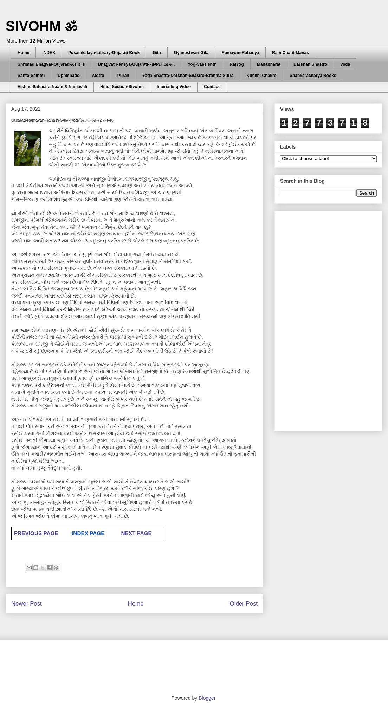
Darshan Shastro (310, 64)
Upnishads (68, 75)
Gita (157, 52)
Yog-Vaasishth (202, 64)
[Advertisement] (320, 319)
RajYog (236, 64)
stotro (98, 75)
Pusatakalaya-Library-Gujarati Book (104, 52)
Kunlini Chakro (262, 75)
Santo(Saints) (31, 75)
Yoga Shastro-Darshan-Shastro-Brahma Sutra (188, 75)
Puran (123, 75)
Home (23, 52)
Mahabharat (268, 64)
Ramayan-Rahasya (240, 52)
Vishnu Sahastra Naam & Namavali (52, 86)
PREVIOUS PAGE (36, 533)
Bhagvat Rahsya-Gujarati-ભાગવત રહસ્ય (136, 64)
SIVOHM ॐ (41, 26)
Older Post (244, 603)
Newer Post (26, 603)
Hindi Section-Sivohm (122, 86)
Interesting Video (174, 86)
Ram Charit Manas (290, 52)
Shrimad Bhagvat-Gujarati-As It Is (51, 64)
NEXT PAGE (136, 533)
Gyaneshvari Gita (191, 52)
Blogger (207, 698)
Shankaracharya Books (313, 75)
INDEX (48, 52)
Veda (345, 64)
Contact (212, 86)
